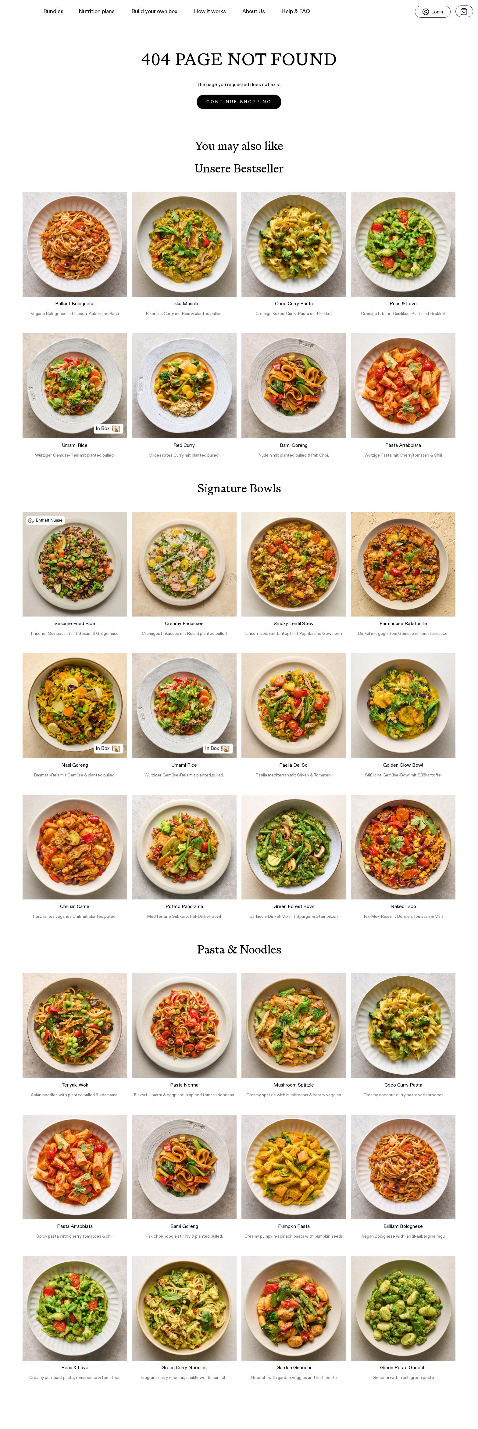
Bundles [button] (53, 11)
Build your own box (154, 11)
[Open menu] (464, 11)
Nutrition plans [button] (97, 11)
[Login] (433, 12)
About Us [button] (253, 11)
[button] (15, 11)
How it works (210, 11)
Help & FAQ (295, 11)
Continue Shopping (239, 102)
